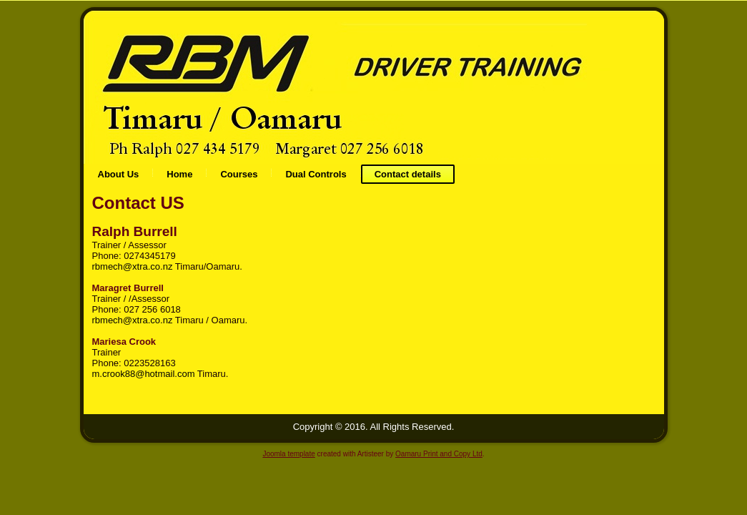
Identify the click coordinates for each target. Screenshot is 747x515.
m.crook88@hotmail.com (143, 373)
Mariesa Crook (124, 341)
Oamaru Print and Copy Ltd (439, 454)
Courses (238, 174)
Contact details (408, 174)
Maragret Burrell (128, 288)
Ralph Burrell (134, 231)
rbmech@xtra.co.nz (132, 266)
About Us (118, 174)
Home (179, 174)
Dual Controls (315, 174)
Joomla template (288, 454)
